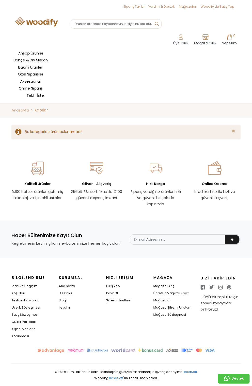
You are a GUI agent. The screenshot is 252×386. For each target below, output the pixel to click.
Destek (234, 378)
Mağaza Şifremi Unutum (172, 307)
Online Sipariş (31, 88)
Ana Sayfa (67, 286)
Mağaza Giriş (163, 286)
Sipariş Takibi (133, 6)
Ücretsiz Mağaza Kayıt (171, 293)
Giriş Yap (113, 286)
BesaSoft (190, 371)
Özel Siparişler (30, 74)
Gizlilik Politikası (24, 321)
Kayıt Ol (112, 293)
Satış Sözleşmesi (25, 314)
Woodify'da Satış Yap (217, 6)
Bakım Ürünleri (30, 67)
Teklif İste (35, 95)
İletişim (64, 307)
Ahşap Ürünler (30, 53)
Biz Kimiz (65, 293)
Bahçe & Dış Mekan (31, 60)
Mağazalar (187, 6)
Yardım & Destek (161, 6)
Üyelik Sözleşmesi (26, 307)
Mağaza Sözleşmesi (169, 314)
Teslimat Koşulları (25, 300)
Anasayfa (20, 110)
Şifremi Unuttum (118, 300)
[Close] (233, 131)
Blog (62, 300)
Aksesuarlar (30, 81)
